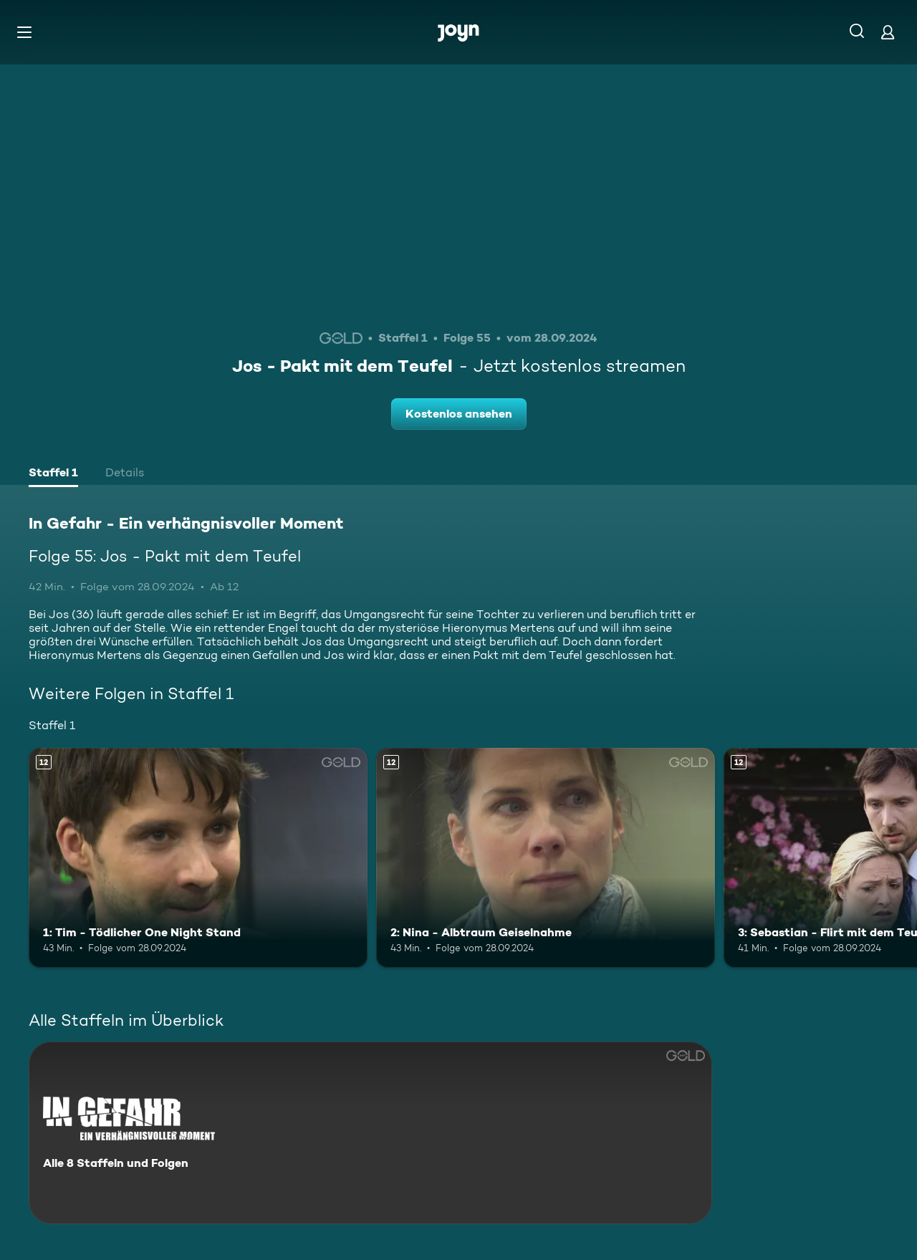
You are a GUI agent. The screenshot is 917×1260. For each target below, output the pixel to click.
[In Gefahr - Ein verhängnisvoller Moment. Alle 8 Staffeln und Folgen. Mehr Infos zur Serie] (370, 1133)
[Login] (888, 31)
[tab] (53, 474)
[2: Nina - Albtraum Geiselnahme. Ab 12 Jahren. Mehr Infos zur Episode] (545, 858)
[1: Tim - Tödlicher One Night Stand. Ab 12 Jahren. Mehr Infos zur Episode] (198, 858)
